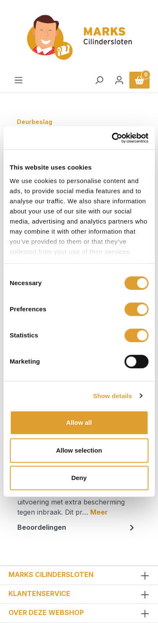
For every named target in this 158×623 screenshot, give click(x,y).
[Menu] (18, 80)
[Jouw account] (119, 80)
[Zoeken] (99, 80)
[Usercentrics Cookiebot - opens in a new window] (112, 137)
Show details (112, 395)
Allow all (79, 422)
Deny (79, 477)
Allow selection (79, 450)
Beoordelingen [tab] (77, 527)
